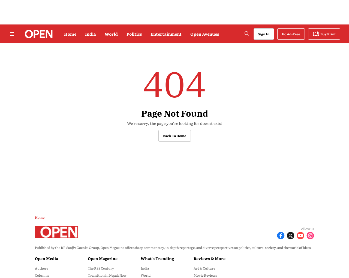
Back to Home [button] (174, 135)
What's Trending (157, 258)
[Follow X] (290, 235)
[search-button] (247, 33)
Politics (134, 34)
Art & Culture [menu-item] (204, 268)
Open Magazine (103, 258)
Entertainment (166, 34)
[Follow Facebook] (281, 235)
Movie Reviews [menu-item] (205, 275)
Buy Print (324, 34)
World (111, 34)
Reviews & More (209, 258)
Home (70, 34)
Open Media (46, 258)
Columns (42, 275)
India (90, 34)
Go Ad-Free (291, 34)
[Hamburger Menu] (12, 34)
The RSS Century (101, 268)
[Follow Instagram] (310, 235)
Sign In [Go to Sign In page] (263, 34)
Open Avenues (204, 34)
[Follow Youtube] (300, 235)
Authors (41, 268)
